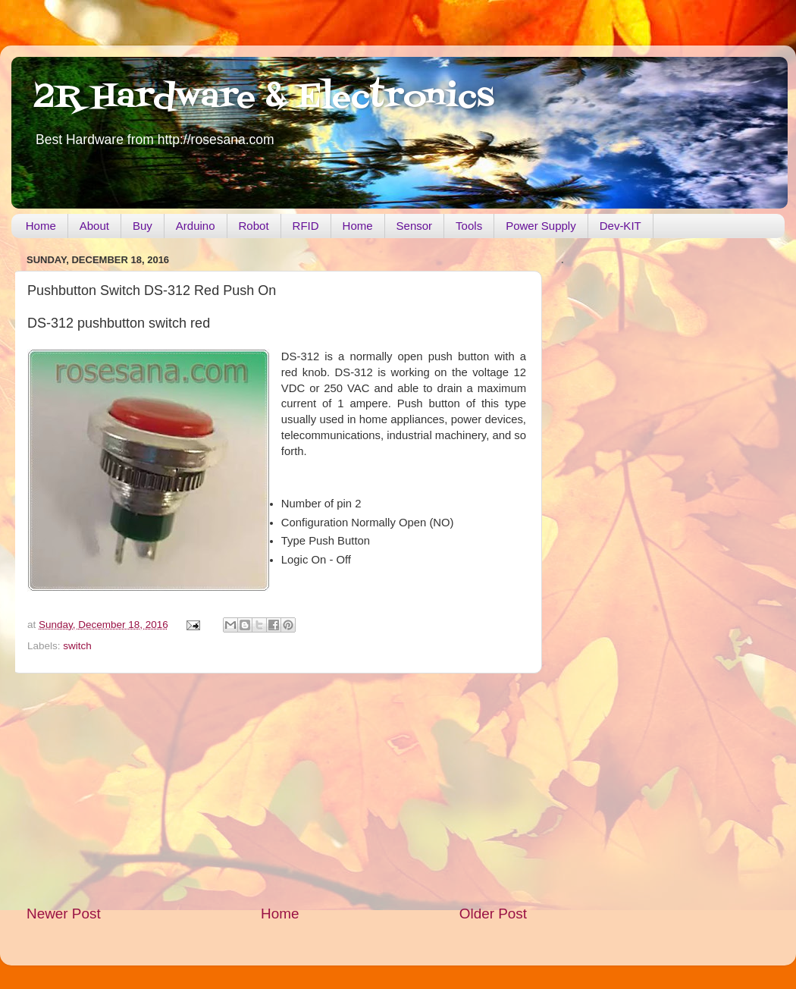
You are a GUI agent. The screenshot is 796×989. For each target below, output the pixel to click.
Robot (254, 225)
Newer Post (64, 913)
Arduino (195, 225)
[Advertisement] (276, 789)
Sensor (414, 225)
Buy (142, 225)
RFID (306, 225)
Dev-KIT (620, 225)
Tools (469, 225)
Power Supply (541, 225)
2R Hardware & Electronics (264, 98)
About (94, 225)
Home (41, 225)
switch (77, 645)
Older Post (493, 913)
